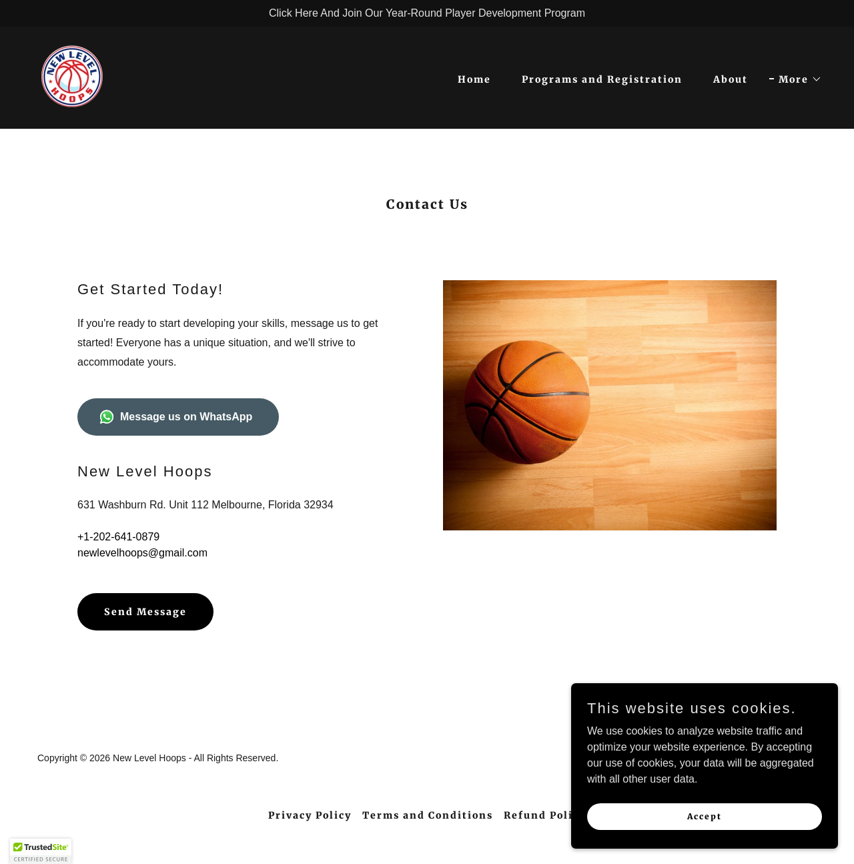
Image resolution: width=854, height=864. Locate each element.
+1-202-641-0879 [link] (118, 536)
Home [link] (474, 79)
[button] (795, 79)
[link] (71, 77)
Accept (704, 816)
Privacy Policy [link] (310, 815)
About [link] (730, 79)
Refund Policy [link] (545, 815)
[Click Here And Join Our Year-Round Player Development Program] (427, 13)
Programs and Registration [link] (602, 79)
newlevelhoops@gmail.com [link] (142, 552)
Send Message (145, 612)
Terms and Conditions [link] (427, 815)
